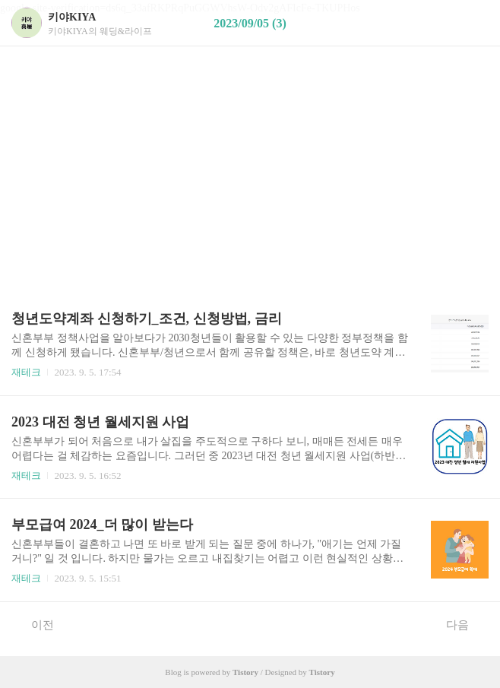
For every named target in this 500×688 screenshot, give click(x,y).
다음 (465, 624)
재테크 (26, 372)
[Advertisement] (250, 122)
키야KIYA (72, 17)
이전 (34, 624)
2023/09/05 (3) (250, 23)
